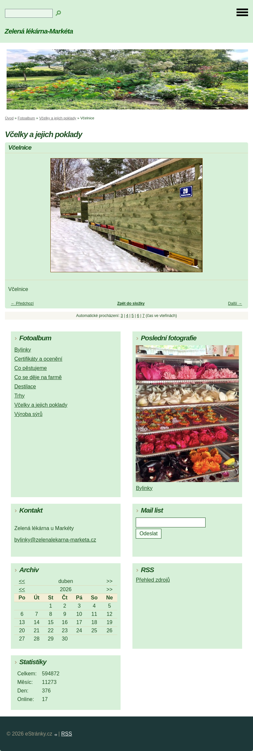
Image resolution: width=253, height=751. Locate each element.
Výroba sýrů (28, 414)
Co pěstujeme (30, 368)
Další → (235, 303)
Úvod (9, 118)
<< (22, 581)
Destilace (25, 386)
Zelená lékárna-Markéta (39, 31)
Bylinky (22, 349)
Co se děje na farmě (38, 377)
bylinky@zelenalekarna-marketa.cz (55, 540)
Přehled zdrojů (153, 580)
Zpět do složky (131, 303)
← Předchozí (22, 303)
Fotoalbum (26, 118)
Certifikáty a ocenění (38, 359)
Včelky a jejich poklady (57, 118)
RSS (66, 734)
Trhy (19, 396)
